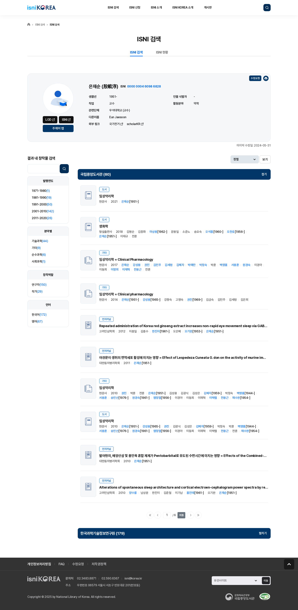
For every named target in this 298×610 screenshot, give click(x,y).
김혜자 (180, 265)
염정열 (157, 398)
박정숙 (203, 265)
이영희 (115, 269)
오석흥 (209, 232)
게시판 (208, 7)
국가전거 (114, 124)
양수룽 (133, 493)
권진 (147, 265)
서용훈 (235, 265)
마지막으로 (198, 515)
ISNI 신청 (134, 7)
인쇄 (266, 78)
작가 (37, 291)
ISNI (64, 119)
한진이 (156, 331)
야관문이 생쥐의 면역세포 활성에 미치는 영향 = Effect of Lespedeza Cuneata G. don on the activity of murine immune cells (189, 358)
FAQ (62, 564)
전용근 (138, 269)
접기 (264, 174)
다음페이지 (190, 515)
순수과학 (39, 255)
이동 (181, 515)
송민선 (115, 398)
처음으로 (150, 515)
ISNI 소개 (156, 7)
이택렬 (213, 398)
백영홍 (223, 265)
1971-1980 (41, 191)
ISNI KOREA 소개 (182, 7)
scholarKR (133, 124)
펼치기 (263, 533)
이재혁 (126, 269)
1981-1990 (42, 197)
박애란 (192, 265)
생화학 (103, 226)
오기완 (189, 331)
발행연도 (48, 181)
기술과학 (40, 241)
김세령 (169, 265)
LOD (48, 119)
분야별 (48, 231)
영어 (37, 321)
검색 (267, 7)
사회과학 (38, 261)
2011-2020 (42, 218)
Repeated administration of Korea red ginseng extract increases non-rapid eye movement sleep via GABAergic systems (195, 326)
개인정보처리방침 (39, 564)
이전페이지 (157, 515)
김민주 (157, 265)
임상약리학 (106, 196)
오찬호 (231, 232)
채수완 (236, 398)
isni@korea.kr (133, 578)
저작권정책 (99, 564)
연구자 (39, 285)
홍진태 (190, 493)
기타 (36, 248)
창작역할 (48, 275)
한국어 (39, 314)
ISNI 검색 (113, 7)
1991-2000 (42, 204)
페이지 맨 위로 (289, 564)
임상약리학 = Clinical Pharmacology (126, 259)
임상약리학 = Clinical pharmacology (126, 294)
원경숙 (246, 265)
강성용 (137, 265)
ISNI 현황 (162, 52)
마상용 (153, 232)
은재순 (125, 201)
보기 (265, 159)
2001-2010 (43, 211)
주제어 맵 (58, 128)
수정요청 (255, 78)
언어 (48, 305)
